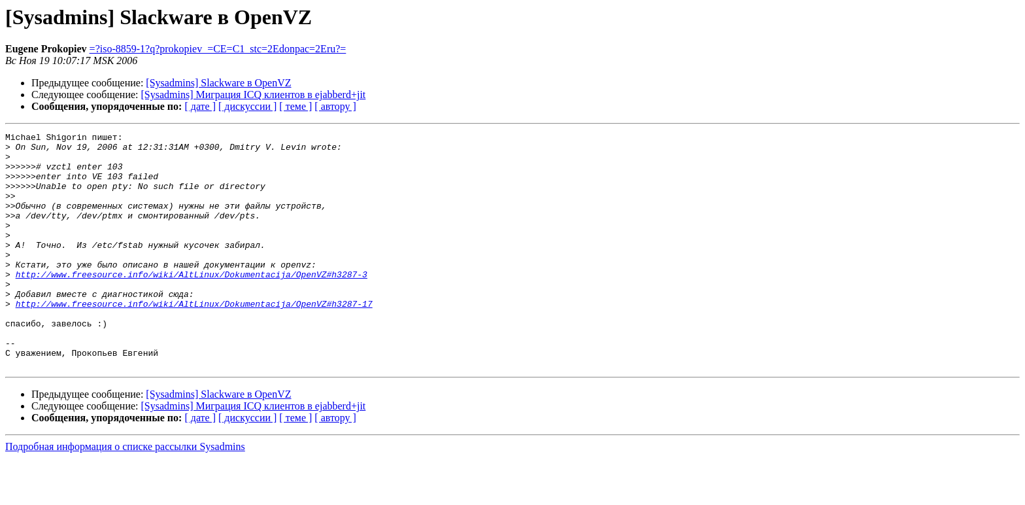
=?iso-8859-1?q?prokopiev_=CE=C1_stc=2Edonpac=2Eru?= (218, 48)
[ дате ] (200, 106)
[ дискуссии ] (247, 106)
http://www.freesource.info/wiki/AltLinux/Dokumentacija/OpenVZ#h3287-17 (194, 339)
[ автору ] (335, 106)
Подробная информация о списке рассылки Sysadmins (125, 493)
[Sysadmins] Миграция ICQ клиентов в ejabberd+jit (253, 94)
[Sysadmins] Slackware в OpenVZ (218, 82)
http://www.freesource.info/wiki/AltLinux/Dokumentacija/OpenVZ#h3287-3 (191, 303)
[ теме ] (295, 106)
